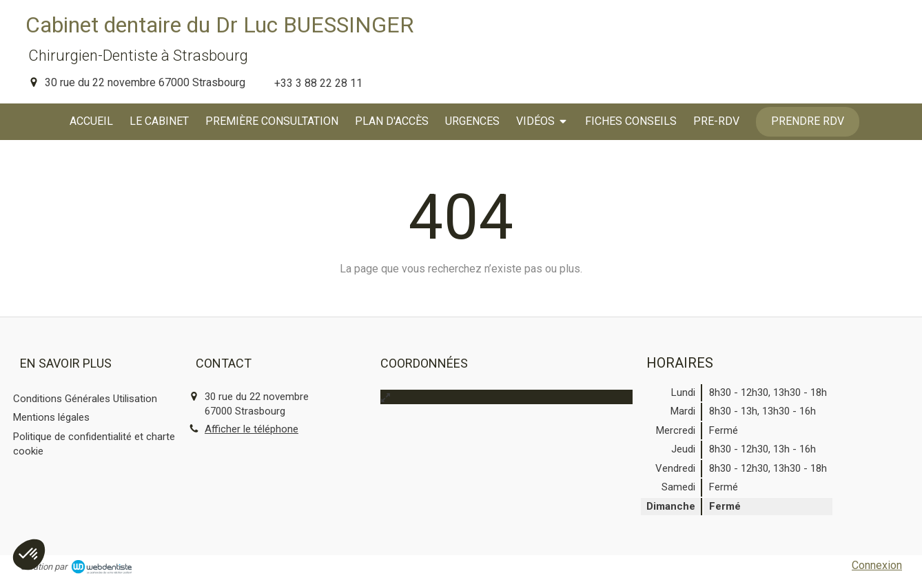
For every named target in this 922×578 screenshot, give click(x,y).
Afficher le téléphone (251, 429)
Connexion (877, 565)
